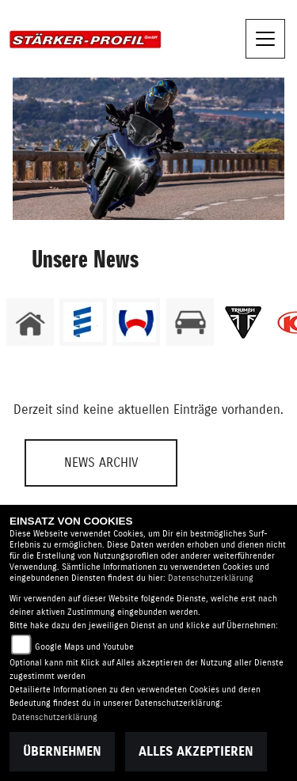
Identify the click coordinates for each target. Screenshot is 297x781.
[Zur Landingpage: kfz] (190, 322)
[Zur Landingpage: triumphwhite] (243, 322)
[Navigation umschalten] (265, 39)
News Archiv (101, 463)
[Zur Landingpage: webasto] (136, 322)
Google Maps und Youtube (84, 647)
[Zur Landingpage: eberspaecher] (83, 322)
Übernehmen (62, 751)
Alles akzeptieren (196, 751)
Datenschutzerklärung (210, 578)
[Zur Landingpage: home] (30, 322)
